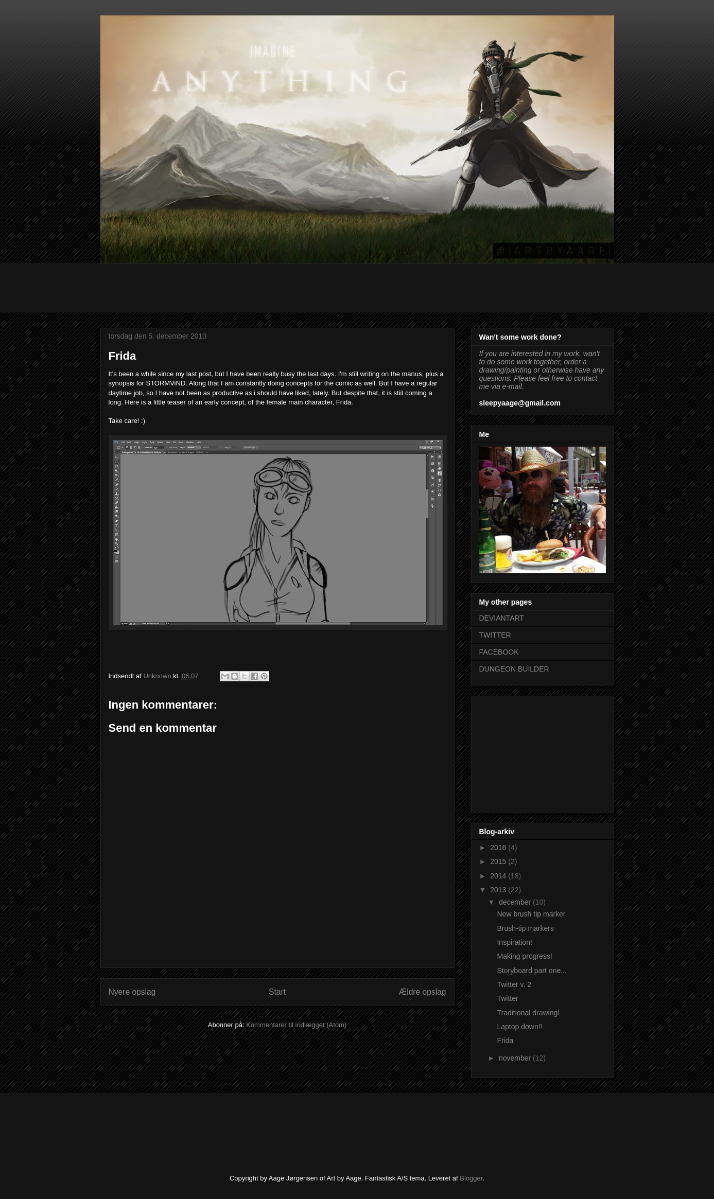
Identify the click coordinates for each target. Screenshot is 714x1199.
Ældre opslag (422, 992)
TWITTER (495, 635)
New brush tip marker (531, 914)
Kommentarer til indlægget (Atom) (296, 1025)
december (516, 902)
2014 (499, 876)
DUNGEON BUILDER (514, 669)
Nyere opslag (132, 992)
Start (277, 992)
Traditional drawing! (528, 1013)
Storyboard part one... (531, 970)
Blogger (471, 1178)
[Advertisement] (287, 286)
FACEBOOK (499, 652)
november (516, 1058)
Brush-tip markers (525, 928)
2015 (499, 861)
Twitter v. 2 (514, 984)
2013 (499, 890)
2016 (499, 847)
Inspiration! (514, 942)
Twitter (507, 998)
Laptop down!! (519, 1026)
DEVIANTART (501, 618)
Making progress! (524, 956)
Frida (505, 1040)
